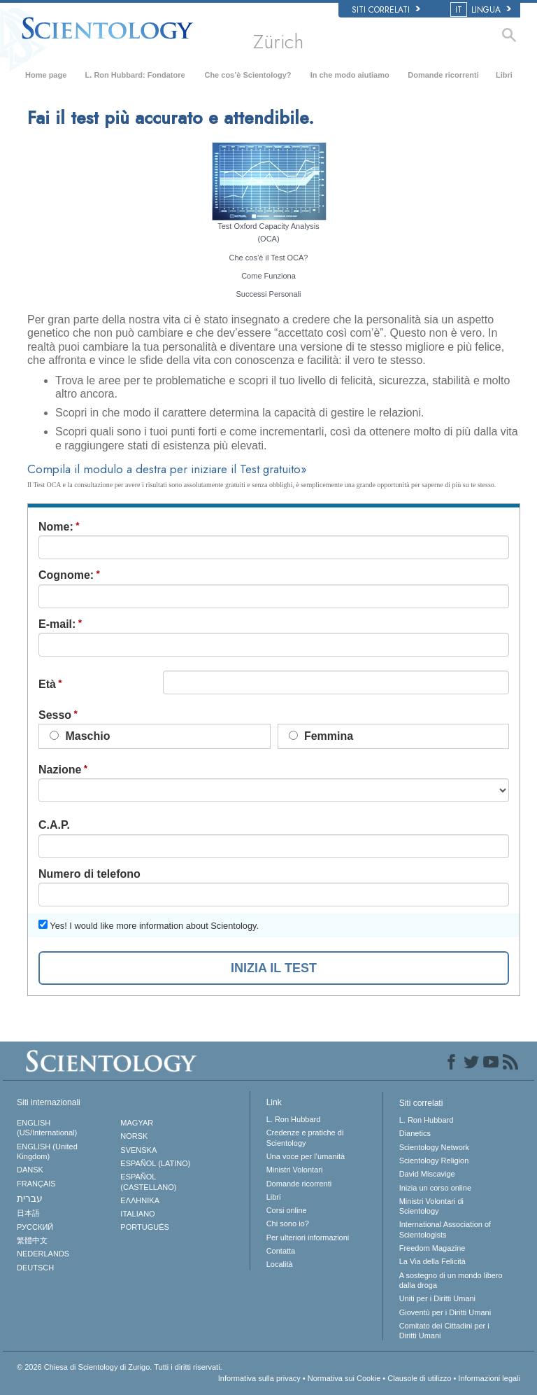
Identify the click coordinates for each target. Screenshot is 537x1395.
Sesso (54, 715)
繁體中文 (32, 1240)
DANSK (30, 1169)
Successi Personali (268, 294)
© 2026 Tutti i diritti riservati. (119, 1367)
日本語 (28, 1213)
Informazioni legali (489, 1378)
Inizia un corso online (435, 1188)
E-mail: (57, 624)
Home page (45, 75)
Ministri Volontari (294, 1169)
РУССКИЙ (35, 1227)
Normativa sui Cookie (344, 1378)
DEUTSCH (35, 1267)
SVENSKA (138, 1150)
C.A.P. (54, 825)
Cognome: (66, 575)
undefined (273, 790)
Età (47, 684)
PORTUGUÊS (144, 1227)
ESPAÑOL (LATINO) (155, 1163)
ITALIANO (137, 1214)
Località (279, 1264)
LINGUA (481, 9)
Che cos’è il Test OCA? (268, 257)
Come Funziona (268, 276)
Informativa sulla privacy (259, 1378)
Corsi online (286, 1210)
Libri (504, 75)
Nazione (59, 770)
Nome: (55, 527)
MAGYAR (136, 1123)
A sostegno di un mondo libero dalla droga (451, 1280)
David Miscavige (427, 1174)
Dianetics (415, 1133)
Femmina (321, 736)
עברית (30, 1198)
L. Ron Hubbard (293, 1119)
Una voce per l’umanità (305, 1156)
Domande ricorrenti (443, 75)
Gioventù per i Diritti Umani (445, 1312)
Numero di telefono (89, 874)
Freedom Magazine (432, 1248)
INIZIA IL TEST (274, 968)
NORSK (134, 1136)
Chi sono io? (287, 1223)
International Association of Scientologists (445, 1229)
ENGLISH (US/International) (47, 1128)
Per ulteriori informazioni (308, 1237)
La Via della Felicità (432, 1261)
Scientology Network (434, 1147)
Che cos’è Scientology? (247, 75)
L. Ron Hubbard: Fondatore (135, 75)
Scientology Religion (434, 1160)
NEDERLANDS (43, 1253)
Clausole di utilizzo (419, 1378)
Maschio (80, 736)
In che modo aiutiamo (349, 75)
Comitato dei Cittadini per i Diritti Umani (444, 1331)
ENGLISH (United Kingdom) (47, 1151)
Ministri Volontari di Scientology (431, 1206)
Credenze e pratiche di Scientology (305, 1137)
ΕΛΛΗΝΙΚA (139, 1200)
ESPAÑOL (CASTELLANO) (148, 1181)
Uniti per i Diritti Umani (437, 1298)
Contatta (281, 1251)
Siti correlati (386, 9)
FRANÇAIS (36, 1183)
